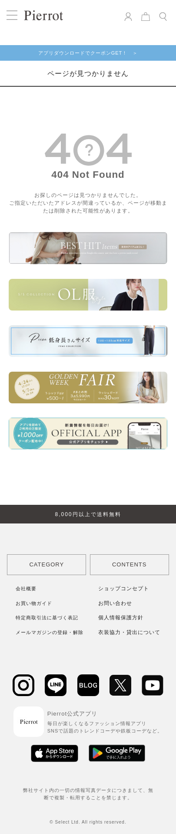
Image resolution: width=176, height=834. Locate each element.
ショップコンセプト (123, 588)
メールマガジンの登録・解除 (49, 632)
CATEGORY (46, 564)
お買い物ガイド (34, 603)
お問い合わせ (115, 603)
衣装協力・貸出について (129, 632)
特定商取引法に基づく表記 (47, 617)
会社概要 (26, 588)
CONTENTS (129, 564)
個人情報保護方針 (120, 618)
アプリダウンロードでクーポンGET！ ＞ (88, 53)
